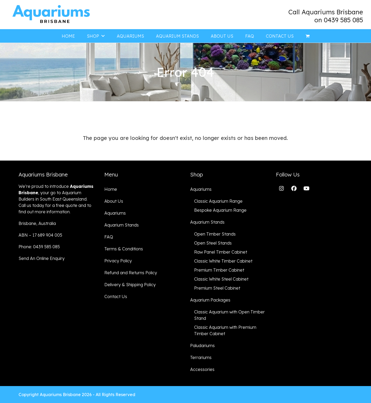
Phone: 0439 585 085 (39, 246)
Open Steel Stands (213, 243)
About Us (113, 201)
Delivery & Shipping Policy (130, 284)
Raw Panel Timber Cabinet (220, 252)
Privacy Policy (118, 260)
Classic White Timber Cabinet (223, 261)
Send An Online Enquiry (42, 258)
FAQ (108, 237)
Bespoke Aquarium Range (220, 210)
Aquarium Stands (121, 225)
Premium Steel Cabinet (217, 288)
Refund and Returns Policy (130, 272)
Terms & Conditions (123, 248)
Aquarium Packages (210, 300)
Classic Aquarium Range (218, 201)
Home (110, 189)
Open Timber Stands (215, 234)
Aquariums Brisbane (60, 394)
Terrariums (201, 357)
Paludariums (202, 345)
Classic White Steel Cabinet (221, 279)
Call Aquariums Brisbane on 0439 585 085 (325, 16)
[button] (307, 36)
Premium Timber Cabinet (219, 270)
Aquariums (115, 213)
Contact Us (115, 296)
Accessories (202, 369)
